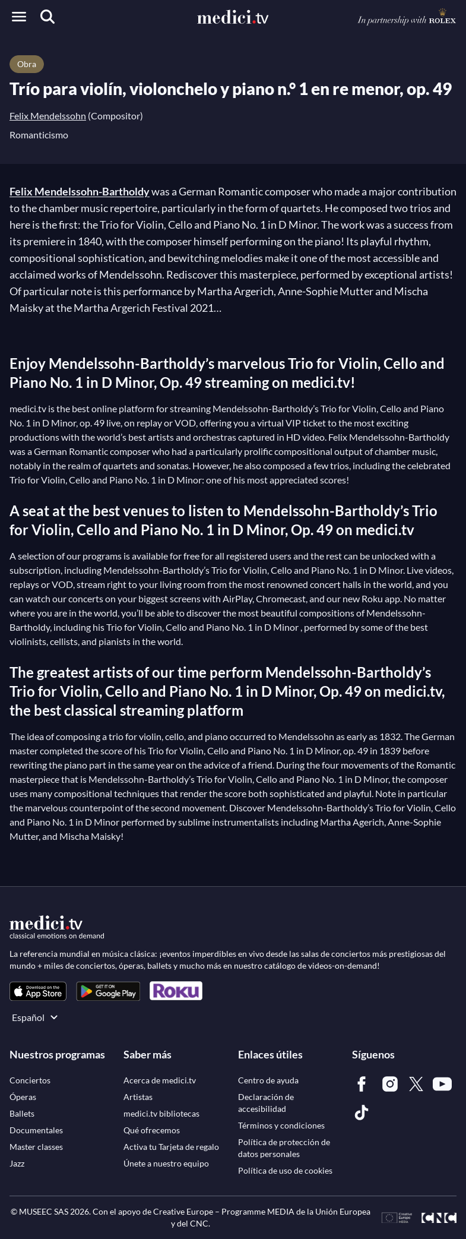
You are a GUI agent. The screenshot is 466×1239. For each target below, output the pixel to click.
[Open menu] (18, 16)
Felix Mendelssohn (47, 115)
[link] (37, 991)
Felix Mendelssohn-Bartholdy (79, 191)
